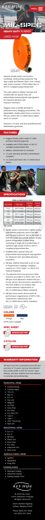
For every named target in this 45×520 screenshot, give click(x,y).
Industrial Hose (13, 428)
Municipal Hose (12, 383)
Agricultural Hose (15, 454)
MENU (37, 8)
